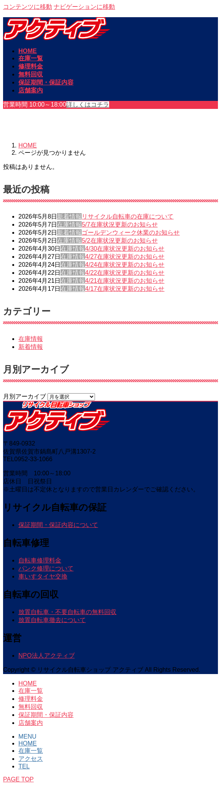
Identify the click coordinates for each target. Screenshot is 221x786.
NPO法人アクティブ (46, 655)
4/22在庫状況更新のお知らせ (124, 272)
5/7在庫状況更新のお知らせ (119, 224)
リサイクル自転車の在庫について (128, 216)
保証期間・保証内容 (46, 714)
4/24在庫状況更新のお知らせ (124, 264)
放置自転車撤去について (52, 620)
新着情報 (69, 216)
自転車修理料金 (39, 560)
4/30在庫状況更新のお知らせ (124, 248)
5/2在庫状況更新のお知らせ (119, 240)
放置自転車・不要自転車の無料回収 (67, 612)
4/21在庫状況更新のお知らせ (124, 280)
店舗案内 (30, 723)
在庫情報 (69, 224)
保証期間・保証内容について (58, 525)
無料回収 (30, 706)
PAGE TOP (18, 779)
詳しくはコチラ (87, 104)
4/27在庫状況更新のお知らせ (124, 256)
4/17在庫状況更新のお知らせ (124, 288)
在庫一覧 (30, 690)
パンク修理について (46, 568)
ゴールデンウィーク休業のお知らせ (131, 232)
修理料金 (30, 698)
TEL (23, 766)
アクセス (30, 758)
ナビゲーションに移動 (84, 6)
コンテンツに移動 (27, 6)
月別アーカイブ (24, 396)
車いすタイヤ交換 (42, 576)
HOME (27, 683)
